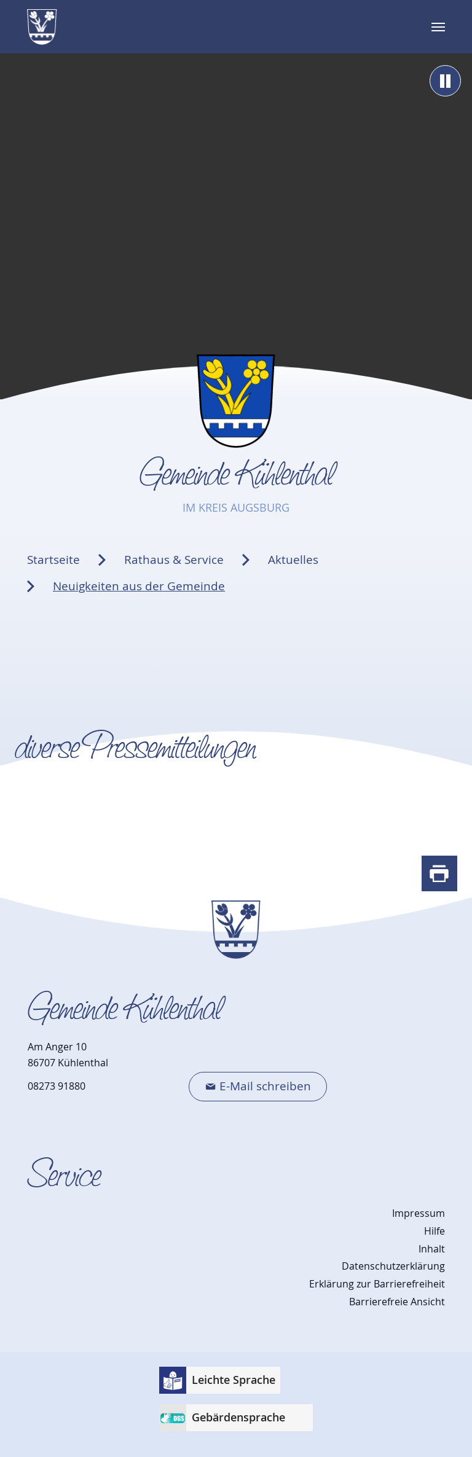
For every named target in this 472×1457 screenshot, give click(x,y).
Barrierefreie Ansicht (397, 1301)
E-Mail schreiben (265, 1086)
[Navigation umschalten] (438, 27)
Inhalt (432, 1249)
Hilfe (434, 1231)
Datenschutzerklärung (393, 1266)
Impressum (418, 1213)
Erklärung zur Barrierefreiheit (377, 1284)
